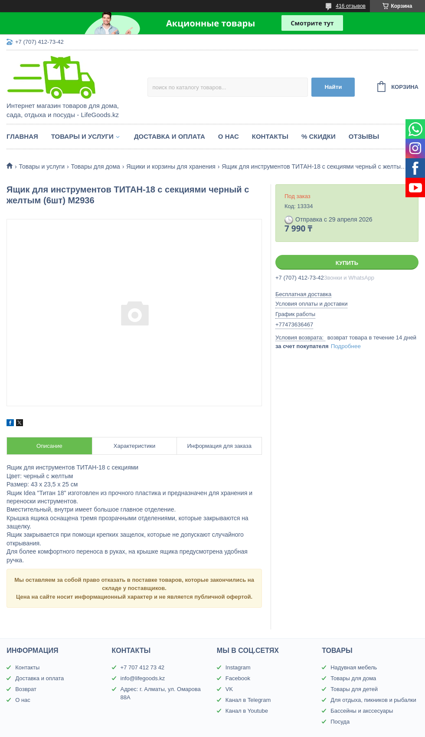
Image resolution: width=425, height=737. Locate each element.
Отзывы (364, 136)
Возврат (25, 689)
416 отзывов (351, 6)
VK (229, 689)
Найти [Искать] (333, 87)
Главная (22, 136)
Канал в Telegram (248, 700)
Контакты (270, 136)
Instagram (238, 667)
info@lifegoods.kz (143, 678)
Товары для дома (95, 166)
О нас (228, 136)
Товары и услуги (82, 136)
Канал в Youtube (247, 711)
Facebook (238, 678)
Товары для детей (354, 689)
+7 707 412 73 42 (143, 667)
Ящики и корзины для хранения (171, 166)
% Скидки (318, 136)
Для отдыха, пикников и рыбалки (373, 700)
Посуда (340, 721)
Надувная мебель (353, 667)
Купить (347, 263)
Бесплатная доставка (303, 294)
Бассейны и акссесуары (361, 711)
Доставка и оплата (169, 136)
